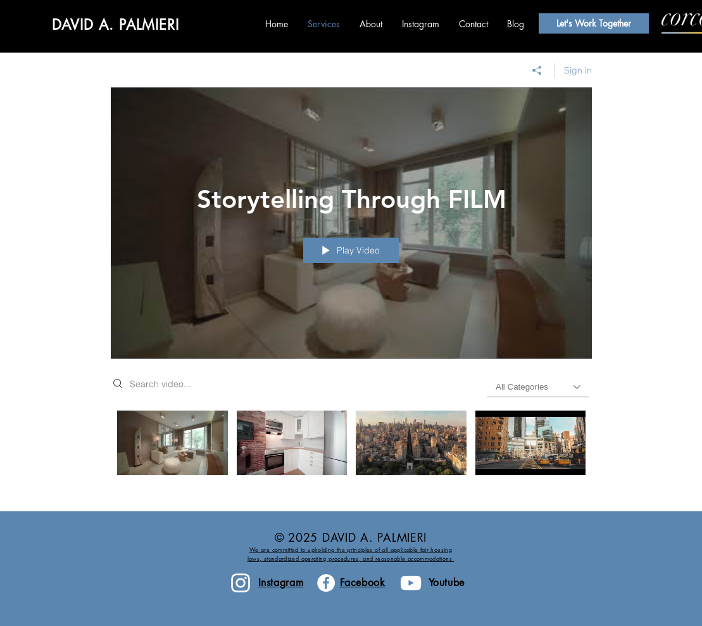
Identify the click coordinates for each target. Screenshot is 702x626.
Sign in (578, 70)
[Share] (537, 70)
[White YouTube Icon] (410, 583)
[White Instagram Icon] (240, 583)
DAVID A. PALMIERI (116, 25)
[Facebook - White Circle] (326, 583)
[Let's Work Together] (594, 23)
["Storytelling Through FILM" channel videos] (351, 452)
